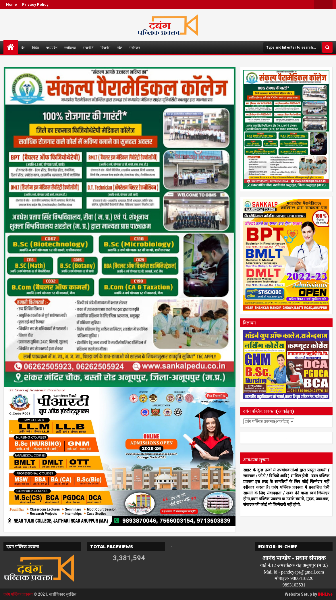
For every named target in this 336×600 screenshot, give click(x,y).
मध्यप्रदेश (51, 47)
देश (23, 47)
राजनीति (88, 47)
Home (11, 4)
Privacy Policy (35, 4)
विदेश (35, 47)
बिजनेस (105, 47)
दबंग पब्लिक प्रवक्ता (18, 594)
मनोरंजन (134, 47)
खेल (119, 47)
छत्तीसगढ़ (70, 47)
